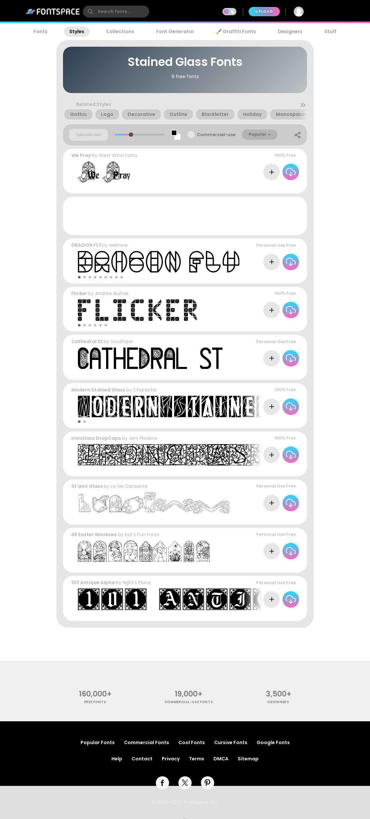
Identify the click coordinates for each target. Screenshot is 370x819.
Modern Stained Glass (98, 389)
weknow (118, 245)
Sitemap (248, 758)
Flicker (79, 293)
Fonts (40, 31)
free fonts (95, 701)
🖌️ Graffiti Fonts (236, 31)
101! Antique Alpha (93, 582)
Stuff (330, 31)
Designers (290, 31)
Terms (196, 758)
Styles (76, 31)
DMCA (221, 758)
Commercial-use (216, 134)
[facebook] (162, 783)
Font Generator (175, 31)
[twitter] (185, 783)
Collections (120, 31)
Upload (264, 11)
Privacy (171, 758)
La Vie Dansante (129, 486)
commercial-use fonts (188, 701)
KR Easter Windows (94, 534)
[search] (116, 12)
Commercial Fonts (146, 742)
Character (145, 389)
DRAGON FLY (86, 245)
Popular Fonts (98, 742)
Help (116, 758)
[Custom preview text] (88, 135)
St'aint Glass (87, 486)
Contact (142, 758)
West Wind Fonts (118, 155)
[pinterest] (207, 783)
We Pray (81, 155)
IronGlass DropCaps (96, 438)
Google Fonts (273, 742)
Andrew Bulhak (112, 293)
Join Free (329, 11)
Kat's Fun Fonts (142, 534)
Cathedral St (87, 341)
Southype (122, 341)
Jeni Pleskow (143, 438)
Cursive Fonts (230, 742)
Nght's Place (137, 582)
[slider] (131, 134)
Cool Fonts (191, 742)
